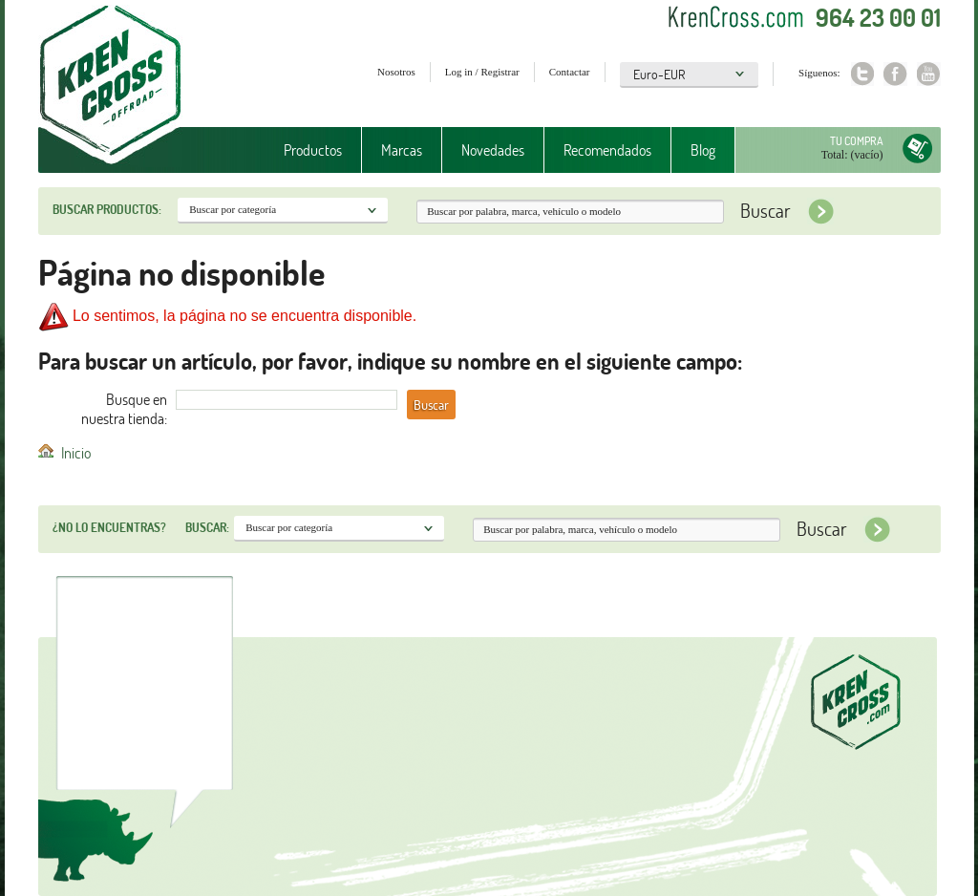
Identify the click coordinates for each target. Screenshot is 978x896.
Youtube (929, 74)
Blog (703, 150)
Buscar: (207, 527)
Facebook (895, 74)
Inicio (76, 452)
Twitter (862, 74)
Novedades (492, 150)
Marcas (401, 150)
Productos (313, 150)
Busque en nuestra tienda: (124, 409)
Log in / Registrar (482, 71)
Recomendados (607, 150)
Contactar (569, 71)
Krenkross (110, 86)
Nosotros (396, 71)
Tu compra (856, 141)
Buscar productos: (107, 209)
